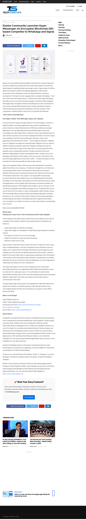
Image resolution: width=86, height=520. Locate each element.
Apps (60, 23)
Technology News (9, 23)
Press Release (22, 21)
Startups (61, 28)
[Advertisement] (29, 470)
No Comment (71, 7)
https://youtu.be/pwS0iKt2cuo (21, 311)
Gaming (61, 26)
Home (4, 21)
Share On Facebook (12, 46)
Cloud (10, 21)
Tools (77, 10)
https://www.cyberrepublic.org (13, 375)
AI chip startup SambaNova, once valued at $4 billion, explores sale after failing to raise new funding (14, 442)
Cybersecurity (63, 38)
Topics (57, 10)
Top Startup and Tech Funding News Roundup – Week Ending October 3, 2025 (40, 442)
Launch (14, 21)
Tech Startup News (34, 21)
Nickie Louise (33, 447)
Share (79, 7)
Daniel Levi (5, 447)
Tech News (62, 33)
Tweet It (28, 46)
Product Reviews (68, 10)
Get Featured (29, 398)
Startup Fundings (64, 31)
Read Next (18, 493)
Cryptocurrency (64, 36)
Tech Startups (46, 21)
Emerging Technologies (66, 41)
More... (60, 46)
